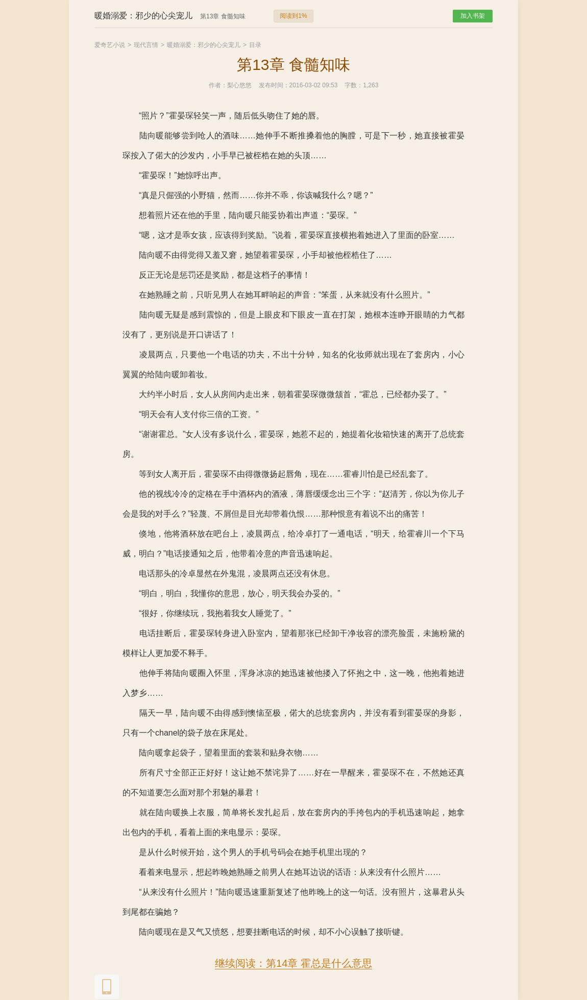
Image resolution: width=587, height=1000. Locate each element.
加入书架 (472, 15)
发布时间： (274, 85)
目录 (255, 44)
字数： (354, 85)
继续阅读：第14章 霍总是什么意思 (293, 963)
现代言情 (146, 44)
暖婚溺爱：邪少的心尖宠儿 (203, 44)
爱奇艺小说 (109, 44)
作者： (218, 85)
